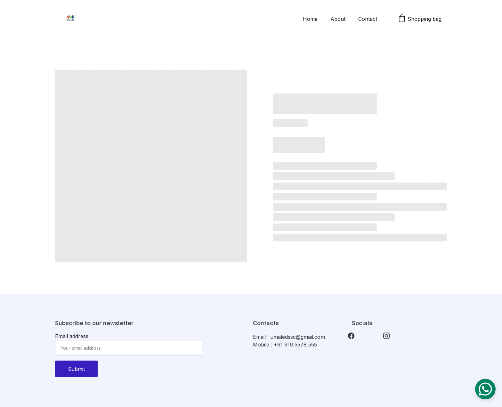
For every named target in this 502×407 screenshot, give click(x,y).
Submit (76, 369)
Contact (367, 19)
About (337, 19)
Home (310, 19)
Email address (71, 336)
